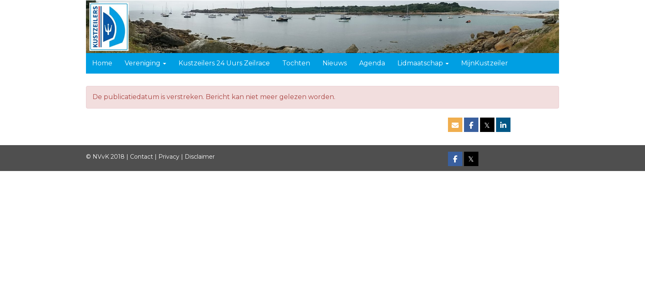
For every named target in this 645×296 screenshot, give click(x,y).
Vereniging (145, 63)
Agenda (372, 63)
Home (102, 63)
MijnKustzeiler (484, 63)
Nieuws (334, 63)
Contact (141, 156)
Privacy (168, 156)
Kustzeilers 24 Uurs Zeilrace (224, 63)
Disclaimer (200, 156)
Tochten (296, 63)
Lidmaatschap (423, 63)
